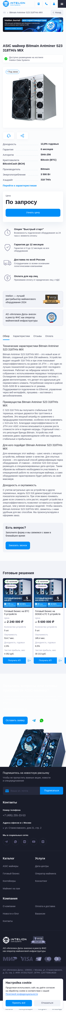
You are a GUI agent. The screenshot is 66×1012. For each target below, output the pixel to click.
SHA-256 (46, 154)
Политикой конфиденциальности (22, 994)
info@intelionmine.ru (15, 709)
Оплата (49, 336)
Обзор (6, 336)
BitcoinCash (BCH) (14, 163)
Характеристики (21, 336)
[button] (33, 97)
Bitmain (45, 169)
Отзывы (37, 336)
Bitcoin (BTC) (48, 159)
